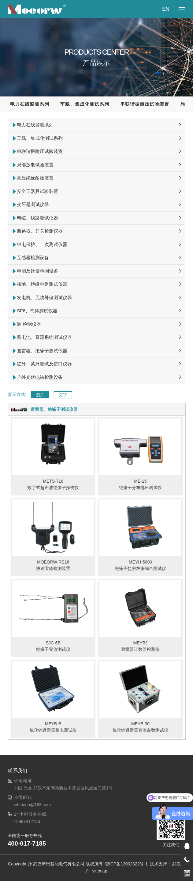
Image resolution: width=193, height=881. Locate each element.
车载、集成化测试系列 (84, 104)
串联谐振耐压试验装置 (144, 104)
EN (165, 9)
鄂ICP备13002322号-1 (127, 863)
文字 (76, 394)
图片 (53, 394)
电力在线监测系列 (29, 104)
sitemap (99, 870)
